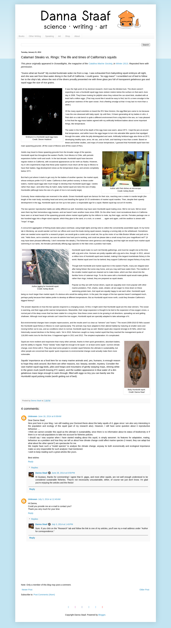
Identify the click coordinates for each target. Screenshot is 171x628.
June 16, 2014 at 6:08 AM (49, 416)
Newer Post (27, 589)
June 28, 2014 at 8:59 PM (63, 473)
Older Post (144, 589)
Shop (67, 36)
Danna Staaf (41, 473)
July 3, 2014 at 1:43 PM (62, 524)
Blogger (101, 615)
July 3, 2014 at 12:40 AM (49, 499)
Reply (30, 461)
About (77, 36)
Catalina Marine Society (100, 63)
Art (59, 36)
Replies (34, 467)
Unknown (32, 416)
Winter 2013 (122, 63)
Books (21, 36)
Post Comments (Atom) (44, 594)
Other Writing (35, 36)
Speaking (49, 36)
